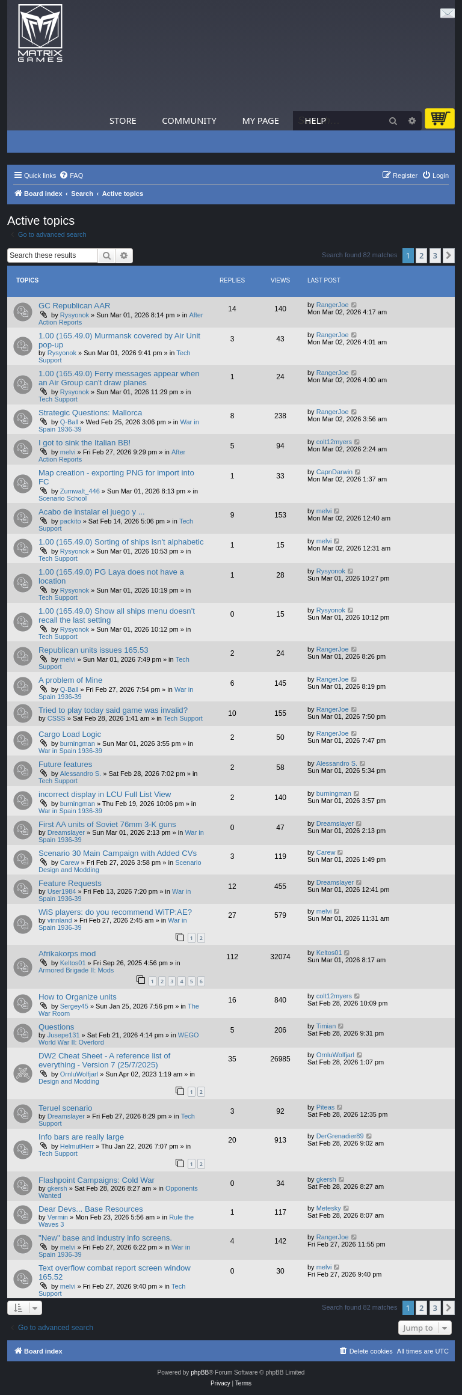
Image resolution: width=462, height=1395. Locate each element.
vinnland (60, 920)
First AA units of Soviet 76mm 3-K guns (107, 824)
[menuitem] (71, 175)
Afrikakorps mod (67, 953)
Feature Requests (70, 883)
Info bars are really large (81, 1136)
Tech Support (58, 399)
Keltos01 (73, 962)
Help (316, 120)
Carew (69, 862)
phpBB (200, 1372)
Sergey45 (74, 1006)
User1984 (62, 891)
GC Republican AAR (74, 305)
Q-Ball (69, 422)
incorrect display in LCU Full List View (104, 794)
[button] (449, 255)
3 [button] (435, 255)
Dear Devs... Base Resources (90, 1208)
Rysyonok (74, 315)
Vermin (58, 1217)
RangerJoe (332, 304)
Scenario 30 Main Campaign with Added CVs (117, 853)
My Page (260, 120)
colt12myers (334, 441)
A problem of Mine (70, 680)
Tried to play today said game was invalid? (113, 710)
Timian (326, 1026)
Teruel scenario (65, 1108)
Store (123, 120)
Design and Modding (68, 1081)
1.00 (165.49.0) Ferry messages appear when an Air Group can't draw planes (119, 378)
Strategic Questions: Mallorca (90, 412)
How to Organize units (77, 996)
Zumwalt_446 (80, 491)
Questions (56, 1026)
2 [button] (421, 255)
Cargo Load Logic (69, 734)
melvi (68, 452)
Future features (65, 764)
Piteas (325, 1107)
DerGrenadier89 (340, 1136)
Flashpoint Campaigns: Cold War (96, 1180)
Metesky (328, 1208)
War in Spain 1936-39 (70, 750)
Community (189, 120)
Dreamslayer (66, 832)
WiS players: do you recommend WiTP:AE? (115, 912)
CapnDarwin (334, 471)
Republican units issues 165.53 (93, 650)
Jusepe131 (64, 1035)
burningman (77, 743)
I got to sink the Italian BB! (84, 442)
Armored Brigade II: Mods (76, 970)
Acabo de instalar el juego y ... (91, 511)
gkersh (57, 1188)
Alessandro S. (80, 773)
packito (70, 521)
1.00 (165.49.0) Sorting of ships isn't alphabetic (121, 541)
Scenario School (62, 498)
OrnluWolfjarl (79, 1074)
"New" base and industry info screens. (105, 1237)
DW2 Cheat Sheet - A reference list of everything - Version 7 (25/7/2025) (104, 1060)
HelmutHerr (77, 1146)
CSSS (57, 718)
